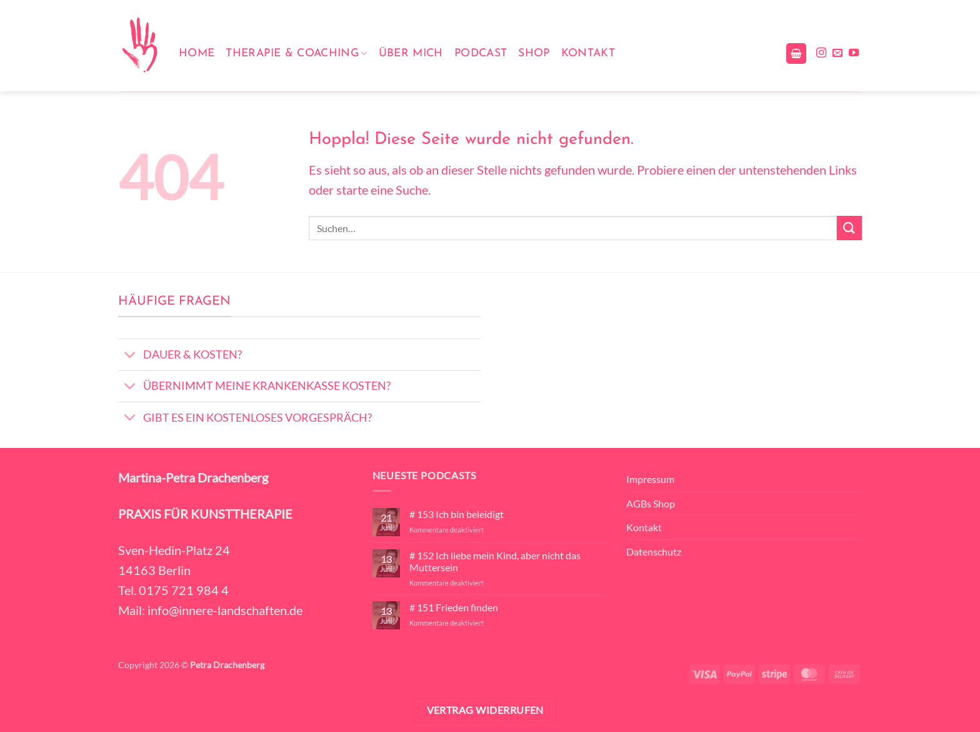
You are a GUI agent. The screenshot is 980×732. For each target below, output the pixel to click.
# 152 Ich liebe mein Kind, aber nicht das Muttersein (495, 561)
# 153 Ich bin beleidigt (456, 514)
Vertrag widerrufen (485, 710)
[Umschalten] (130, 356)
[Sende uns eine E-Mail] (837, 53)
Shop (533, 53)
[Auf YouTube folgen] (854, 53)
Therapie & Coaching (296, 53)
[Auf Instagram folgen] (821, 53)
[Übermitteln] (849, 228)
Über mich (411, 53)
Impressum (650, 479)
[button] (796, 53)
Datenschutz (653, 551)
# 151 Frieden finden (453, 607)
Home (196, 53)
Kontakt (588, 53)
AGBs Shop (650, 503)
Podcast (480, 53)
